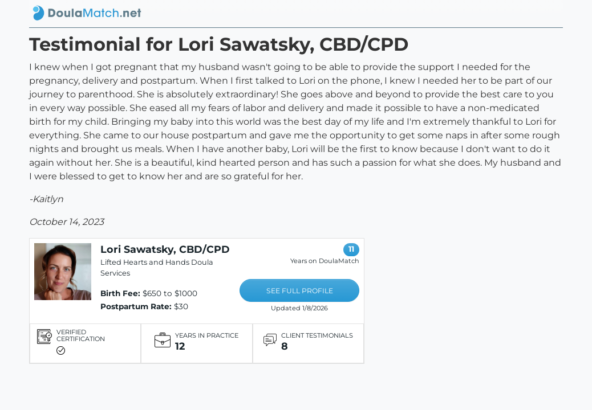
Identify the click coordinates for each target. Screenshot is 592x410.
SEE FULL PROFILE (299, 290)
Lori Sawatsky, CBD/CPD (165, 249)
